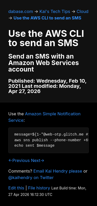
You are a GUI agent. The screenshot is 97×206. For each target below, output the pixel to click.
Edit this (16, 187)
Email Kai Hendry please (57, 171)
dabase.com (20, 11)
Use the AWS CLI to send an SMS (47, 17)
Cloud (82, 11)
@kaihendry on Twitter (31, 177)
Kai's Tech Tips (55, 11)
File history (39, 187)
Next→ (37, 160)
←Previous (19, 160)
